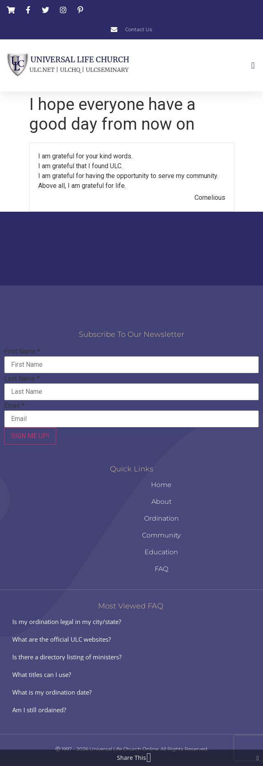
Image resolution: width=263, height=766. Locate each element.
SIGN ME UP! (30, 436)
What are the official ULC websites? (61, 639)
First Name (22, 351)
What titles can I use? (41, 674)
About (161, 501)
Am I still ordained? (39, 710)
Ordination (161, 518)
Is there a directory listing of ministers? (66, 657)
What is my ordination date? (51, 692)
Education (161, 552)
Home (161, 485)
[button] (253, 65)
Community (161, 535)
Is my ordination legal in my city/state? (66, 621)
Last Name (22, 378)
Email (14, 405)
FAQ (161, 569)
